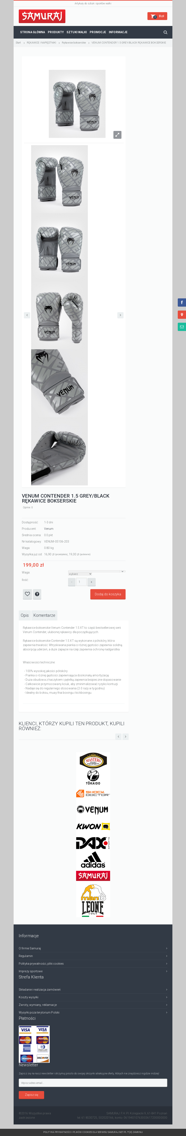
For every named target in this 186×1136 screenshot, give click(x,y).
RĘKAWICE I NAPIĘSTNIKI (41, 42)
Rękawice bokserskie (74, 42)
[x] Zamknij (136, 1132)
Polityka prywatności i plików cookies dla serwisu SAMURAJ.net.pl (86, 1132)
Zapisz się (31, 1094)
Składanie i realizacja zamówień (40, 989)
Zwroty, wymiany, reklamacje (38, 1005)
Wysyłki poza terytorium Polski (39, 1012)
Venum (49, 528)
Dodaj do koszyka (108, 594)
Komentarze (44, 615)
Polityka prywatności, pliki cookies (41, 963)
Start (18, 42)
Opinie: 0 (28, 507)
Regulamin (26, 956)
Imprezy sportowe (31, 971)
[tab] (25, 615)
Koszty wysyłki (28, 997)
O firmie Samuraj (30, 948)
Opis (25, 615)
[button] (157, 16)
